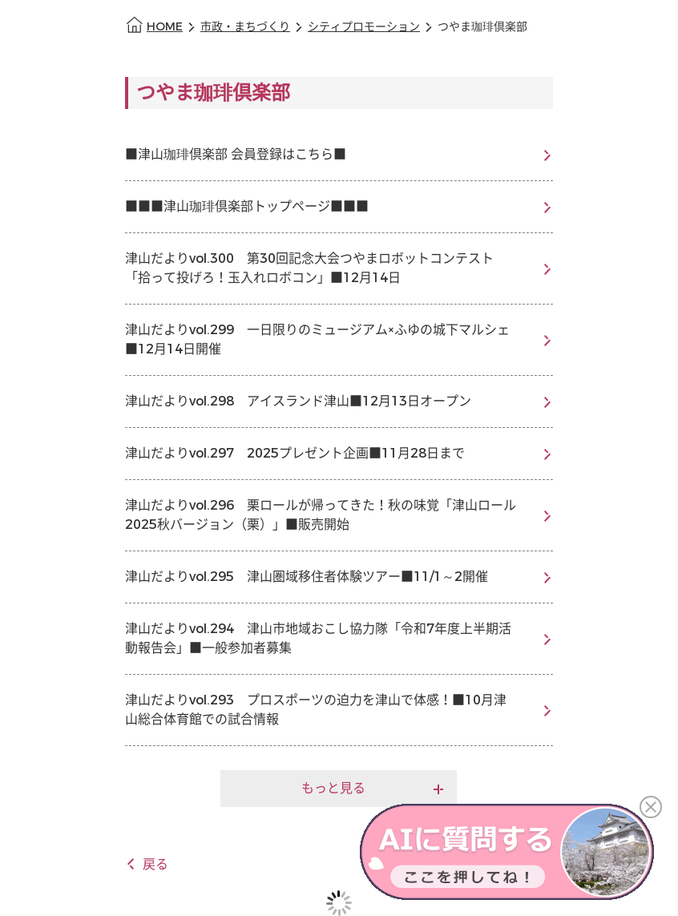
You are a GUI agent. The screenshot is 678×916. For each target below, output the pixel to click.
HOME (165, 26)
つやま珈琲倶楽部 (482, 26)
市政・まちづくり (245, 26)
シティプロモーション (364, 26)
